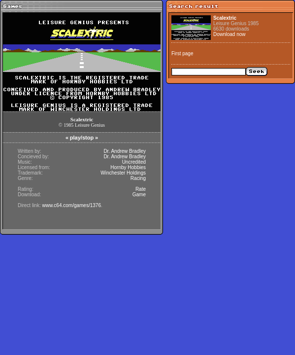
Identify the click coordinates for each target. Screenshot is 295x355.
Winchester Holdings (123, 173)
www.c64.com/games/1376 (71, 205)
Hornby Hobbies (128, 167)
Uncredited (134, 162)
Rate (140, 189)
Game (139, 194)
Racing (138, 178)
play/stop (82, 138)
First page (182, 53)
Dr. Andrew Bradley (124, 151)
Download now (229, 34)
